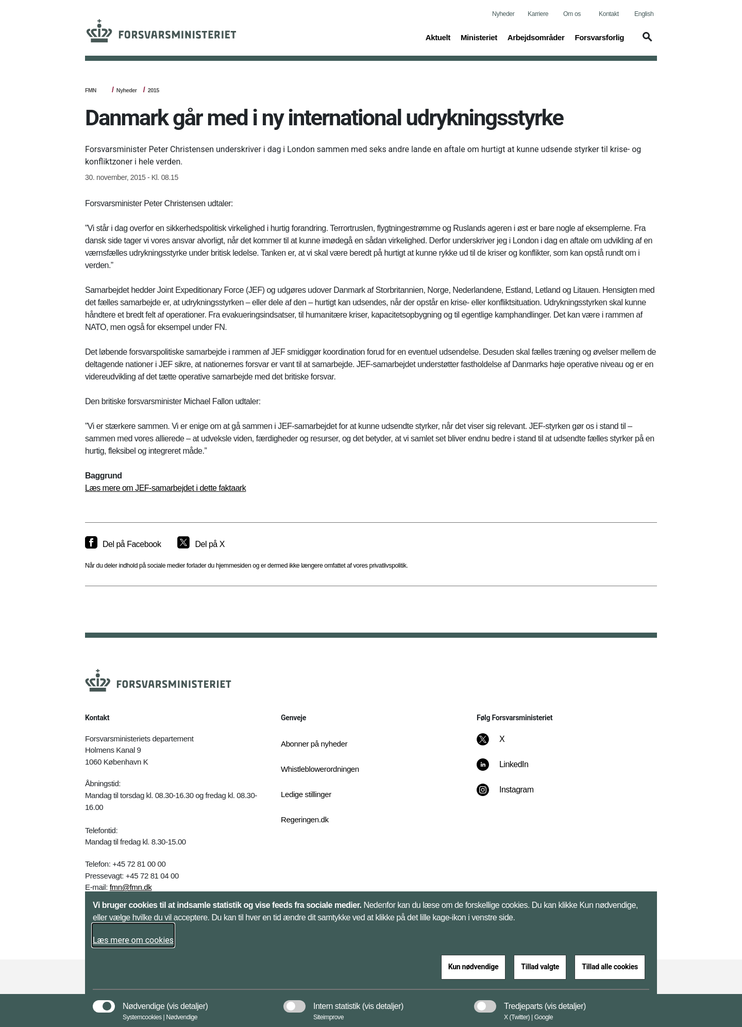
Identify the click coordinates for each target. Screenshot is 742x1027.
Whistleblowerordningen (320, 769)
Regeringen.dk (305, 819)
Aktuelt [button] (438, 36)
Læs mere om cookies (133, 940)
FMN (90, 90)
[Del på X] (200, 544)
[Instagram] (512, 795)
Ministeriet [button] (479, 36)
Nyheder (503, 14)
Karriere (538, 14)
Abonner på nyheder (314, 743)
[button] (645, 41)
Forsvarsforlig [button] (599, 36)
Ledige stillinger (306, 794)
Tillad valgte (540, 967)
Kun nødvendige (473, 967)
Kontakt (609, 14)
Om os (572, 14)
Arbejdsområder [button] (536, 36)
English (643, 14)
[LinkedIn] (510, 769)
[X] (502, 744)
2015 (153, 90)
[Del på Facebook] (123, 544)
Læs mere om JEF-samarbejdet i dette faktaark (165, 488)
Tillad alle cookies (610, 967)
